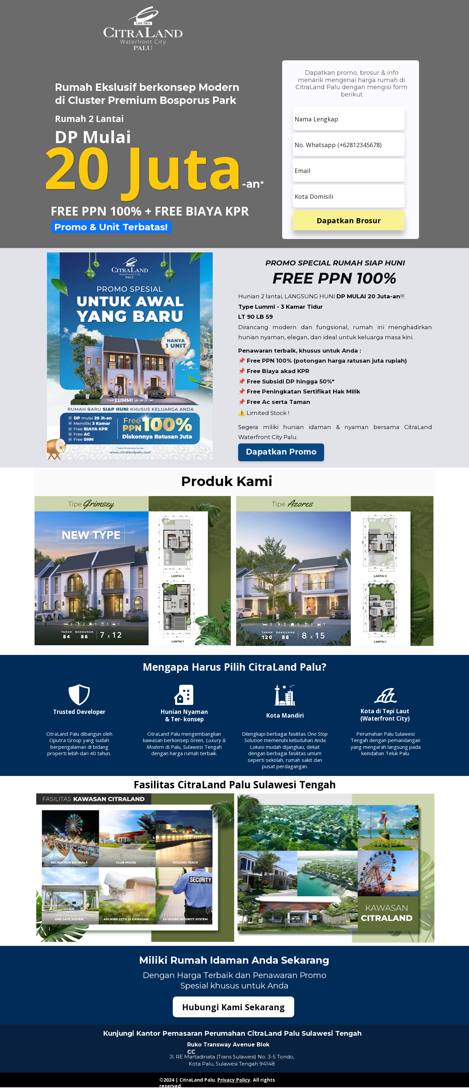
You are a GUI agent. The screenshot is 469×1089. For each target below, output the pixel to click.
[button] (281, 452)
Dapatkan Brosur (349, 220)
